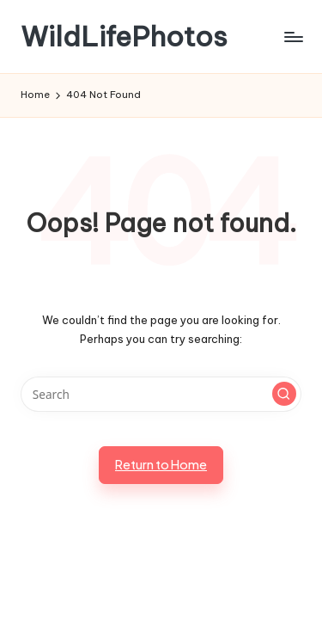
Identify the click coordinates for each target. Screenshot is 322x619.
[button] (284, 394)
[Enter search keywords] (161, 395)
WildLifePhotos (124, 36)
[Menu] (292, 36)
